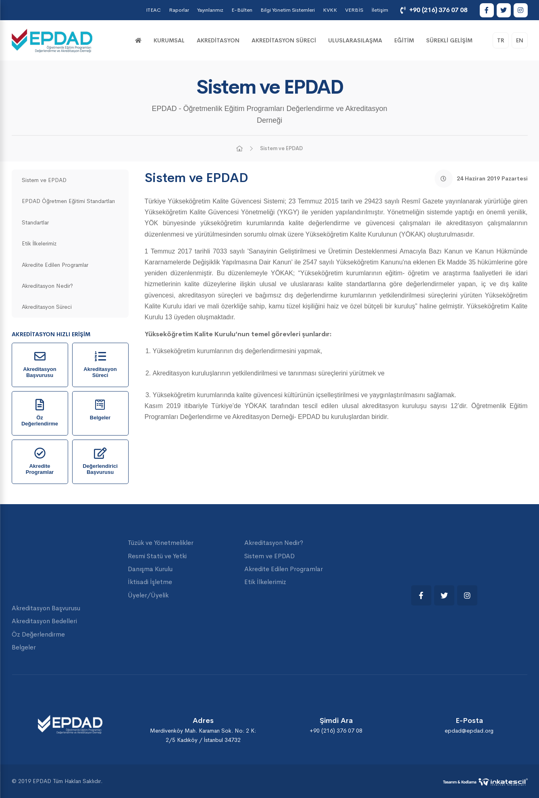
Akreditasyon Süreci (284, 40)
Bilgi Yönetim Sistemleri (287, 9)
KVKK (330, 9)
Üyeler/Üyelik (148, 595)
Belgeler (24, 647)
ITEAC (153, 9)
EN (519, 40)
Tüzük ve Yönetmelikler (161, 542)
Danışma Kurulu (150, 569)
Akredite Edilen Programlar (55, 264)
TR (500, 40)
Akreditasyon (218, 40)
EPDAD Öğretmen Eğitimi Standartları (68, 201)
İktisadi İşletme (150, 582)
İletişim (379, 9)
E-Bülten (241, 9)
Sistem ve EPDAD (281, 148)
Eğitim (404, 40)
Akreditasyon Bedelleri (44, 621)
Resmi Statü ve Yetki (157, 556)
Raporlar (179, 9)
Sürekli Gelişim (449, 40)
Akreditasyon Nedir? (47, 285)
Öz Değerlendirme (38, 634)
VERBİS (354, 9)
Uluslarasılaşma (355, 40)
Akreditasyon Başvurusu (46, 608)
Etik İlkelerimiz (39, 243)
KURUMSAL (169, 40)
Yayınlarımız (210, 9)
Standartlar (35, 222)
